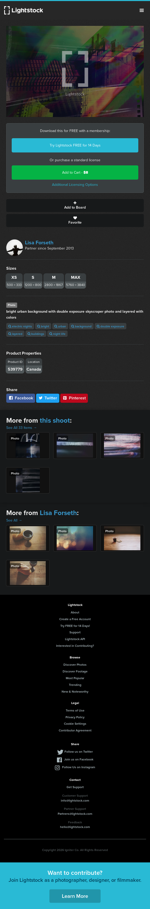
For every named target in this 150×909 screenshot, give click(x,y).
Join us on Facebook (78, 759)
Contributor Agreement (75, 730)
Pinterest (74, 398)
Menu (142, 10)
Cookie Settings (75, 723)
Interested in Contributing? (75, 645)
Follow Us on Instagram (78, 767)
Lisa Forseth (39, 242)
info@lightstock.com (75, 800)
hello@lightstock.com (75, 827)
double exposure (110, 326)
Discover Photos (75, 664)
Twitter (47, 398)
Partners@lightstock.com (75, 813)
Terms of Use (75, 710)
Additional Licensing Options (75, 184)
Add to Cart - (75, 172)
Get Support (75, 787)
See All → (14, 520)
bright (43, 326)
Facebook (20, 398)
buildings (36, 334)
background (81, 326)
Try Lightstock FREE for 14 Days (75, 145)
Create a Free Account (75, 619)
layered (15, 334)
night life (57, 334)
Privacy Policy (75, 717)
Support (75, 632)
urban (60, 326)
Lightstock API (75, 639)
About (75, 612)
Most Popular (75, 678)
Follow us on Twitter (78, 751)
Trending (75, 685)
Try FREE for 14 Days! (75, 626)
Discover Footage (75, 671)
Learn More (75, 896)
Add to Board (75, 205)
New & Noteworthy (75, 691)
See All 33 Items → (21, 427)
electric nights (20, 326)
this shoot (55, 420)
